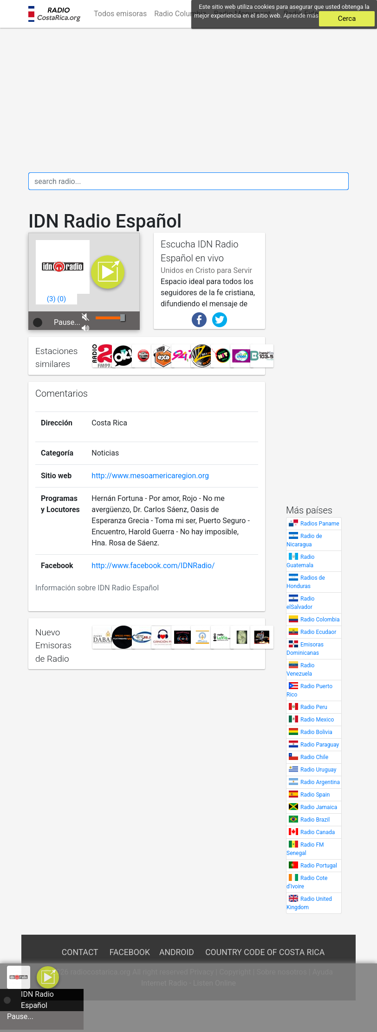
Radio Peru (313, 707)
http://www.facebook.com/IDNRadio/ (152, 565)
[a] (48, 976)
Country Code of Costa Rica (265, 952)
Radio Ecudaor (318, 632)
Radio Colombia (320, 619)
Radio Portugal (318, 865)
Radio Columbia (180, 13)
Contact (80, 952)
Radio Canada (317, 832)
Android (176, 952)
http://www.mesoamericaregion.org (150, 475)
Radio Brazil (315, 820)
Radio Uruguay (318, 769)
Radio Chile (314, 757)
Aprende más (300, 15)
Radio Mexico (317, 719)
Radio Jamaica (318, 807)
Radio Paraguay (319, 744)
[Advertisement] (188, 100)
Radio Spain (315, 794)
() (51, 299)
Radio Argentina (320, 782)
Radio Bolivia (316, 732)
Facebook (130, 952)
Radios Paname (319, 523)
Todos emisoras (120, 13)
